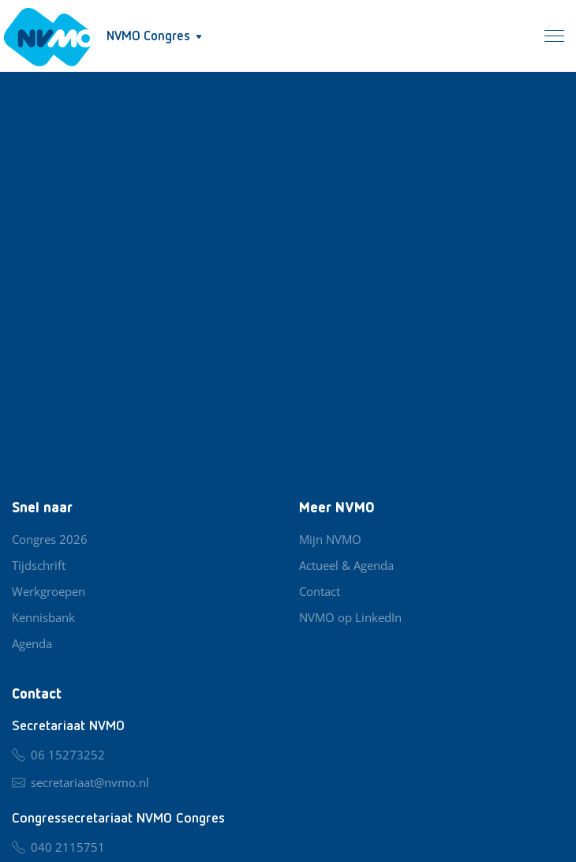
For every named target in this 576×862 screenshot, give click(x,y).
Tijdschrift (38, 565)
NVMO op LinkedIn (350, 617)
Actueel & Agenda (346, 565)
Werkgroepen (48, 591)
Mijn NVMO (330, 539)
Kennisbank (43, 617)
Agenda (32, 643)
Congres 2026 (50, 539)
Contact (319, 591)
